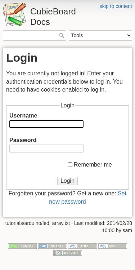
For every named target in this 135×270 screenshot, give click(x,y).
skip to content (116, 6)
